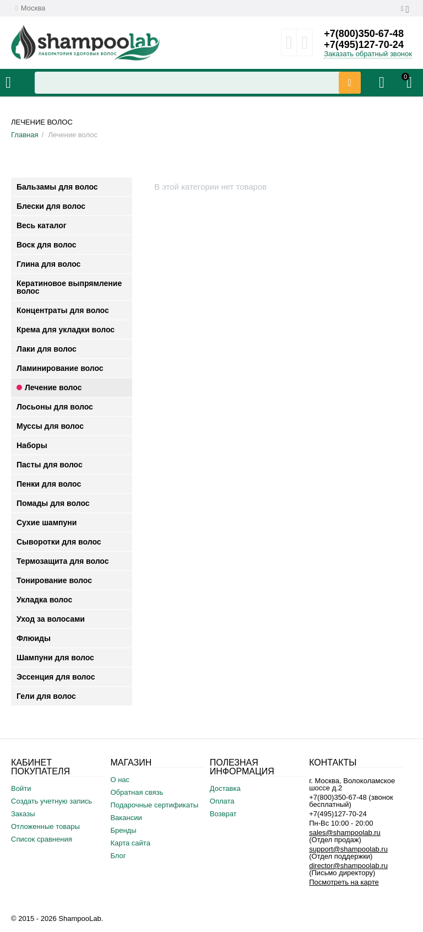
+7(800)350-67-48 (364, 33)
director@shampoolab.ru (348, 865)
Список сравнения (41, 839)
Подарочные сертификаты (154, 805)
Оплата (222, 801)
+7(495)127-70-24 (364, 44)
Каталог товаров (8, 82)
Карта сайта (130, 843)
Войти (21, 788)
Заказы (23, 814)
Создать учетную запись (51, 801)
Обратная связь (136, 792)
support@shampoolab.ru (348, 849)
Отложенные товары (45, 826)
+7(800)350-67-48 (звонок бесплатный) (351, 801)
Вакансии (126, 818)
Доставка (225, 788)
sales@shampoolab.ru (345, 832)
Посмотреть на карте (344, 882)
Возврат (223, 814)
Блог (118, 856)
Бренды (123, 830)
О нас (119, 779)
